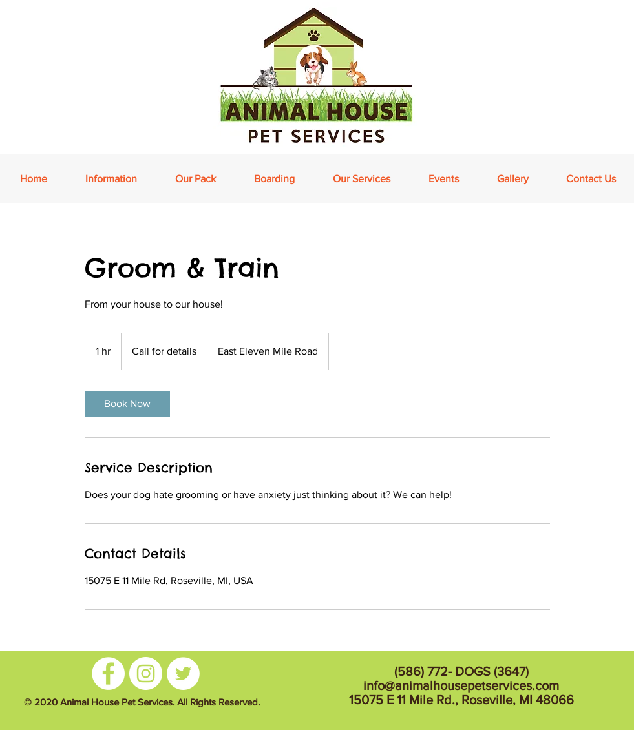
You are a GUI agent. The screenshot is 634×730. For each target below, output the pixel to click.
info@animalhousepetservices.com (461, 685)
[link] (127, 404)
